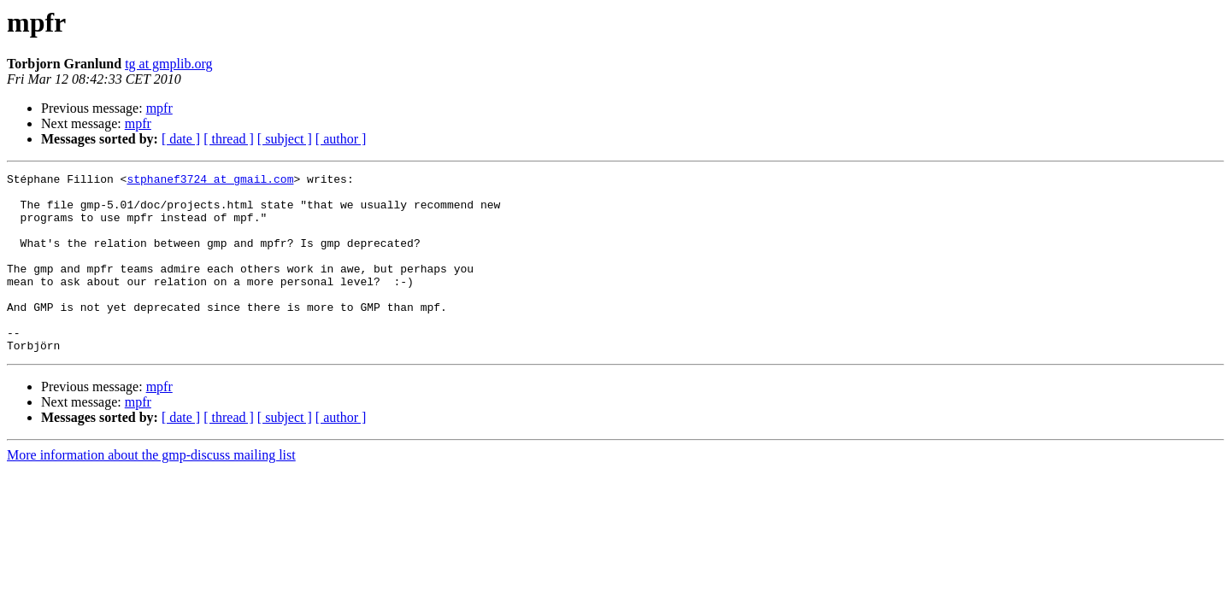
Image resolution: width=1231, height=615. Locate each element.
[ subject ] (284, 139)
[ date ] (181, 139)
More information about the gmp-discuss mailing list (151, 490)
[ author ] (341, 139)
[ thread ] (228, 139)
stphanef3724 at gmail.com (210, 181)
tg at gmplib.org (168, 63)
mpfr (159, 108)
